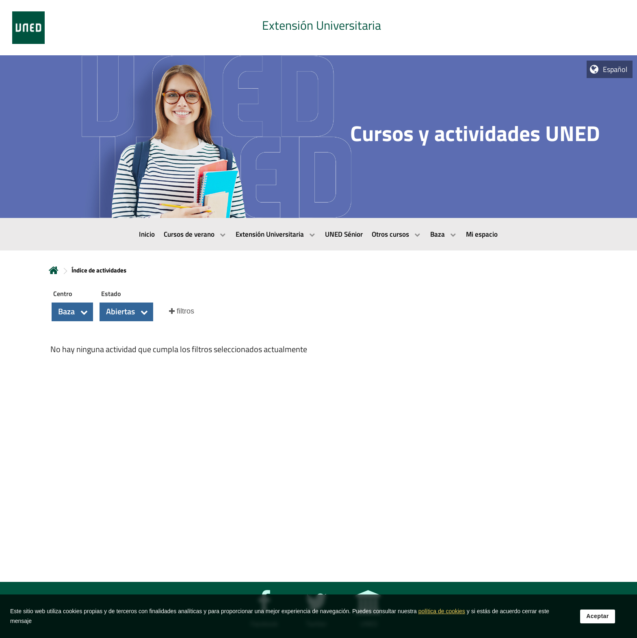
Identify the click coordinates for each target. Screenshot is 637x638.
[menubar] (318, 234)
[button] (72, 311)
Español (615, 69)
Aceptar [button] (597, 622)
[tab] (318, 27)
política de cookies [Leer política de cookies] (441, 617)
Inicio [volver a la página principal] (54, 270)
